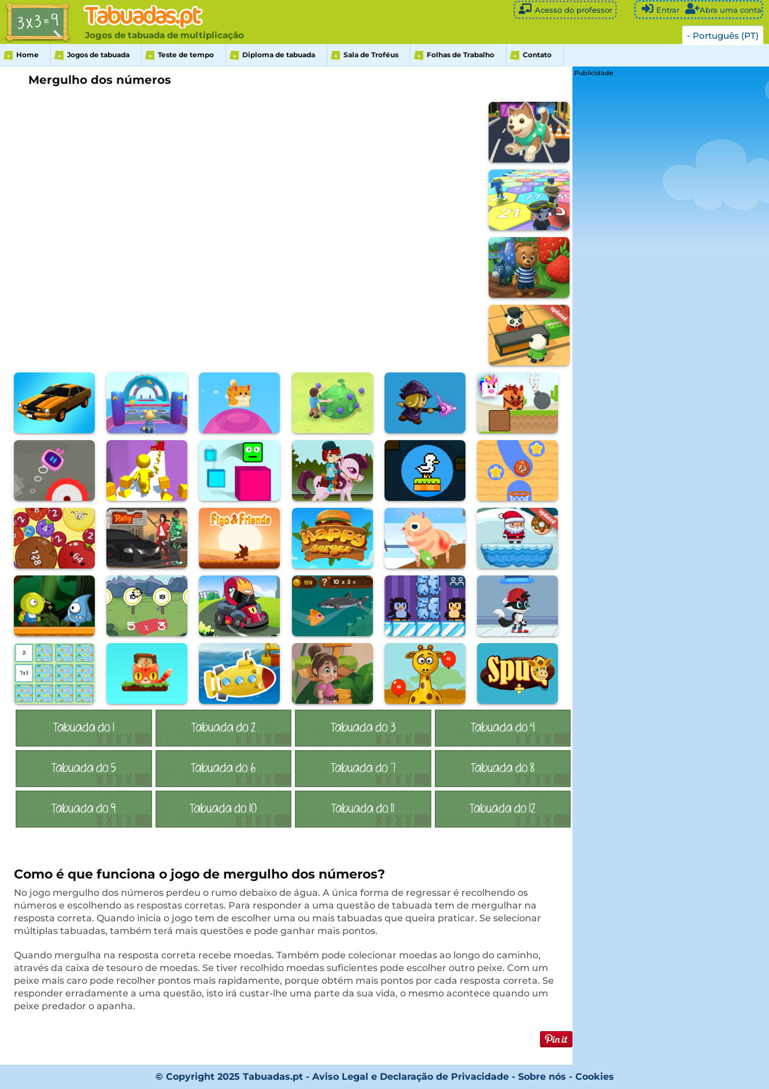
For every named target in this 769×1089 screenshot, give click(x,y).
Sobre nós (542, 1076)
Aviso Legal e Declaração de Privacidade (410, 1076)
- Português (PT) (723, 35)
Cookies (594, 1076)
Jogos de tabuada (98, 54)
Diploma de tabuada (278, 54)
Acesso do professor (565, 8)
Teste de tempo (186, 54)
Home (27, 54)
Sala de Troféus (370, 54)
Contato (537, 54)
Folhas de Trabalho (460, 54)
